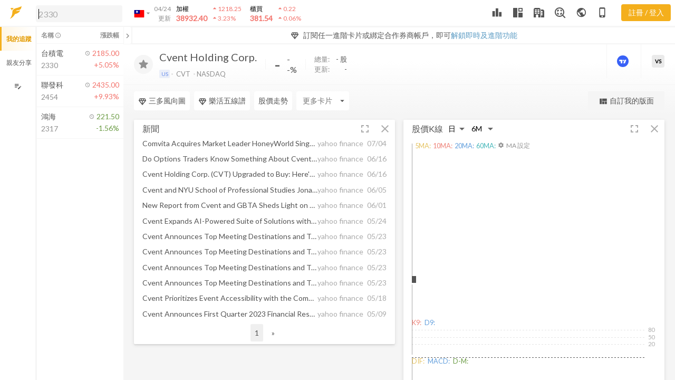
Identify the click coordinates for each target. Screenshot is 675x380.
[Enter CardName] (322, 100)
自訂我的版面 (626, 101)
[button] (77, 13)
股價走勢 (273, 100)
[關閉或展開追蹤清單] (127, 35)
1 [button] (257, 332)
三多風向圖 (162, 101)
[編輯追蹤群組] (17, 86)
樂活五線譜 (222, 101)
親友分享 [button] (19, 62)
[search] (79, 13)
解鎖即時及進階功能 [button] (484, 35)
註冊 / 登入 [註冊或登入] (646, 12)
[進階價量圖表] (624, 61)
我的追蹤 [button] (19, 39)
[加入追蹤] (143, 64)
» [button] (273, 332)
